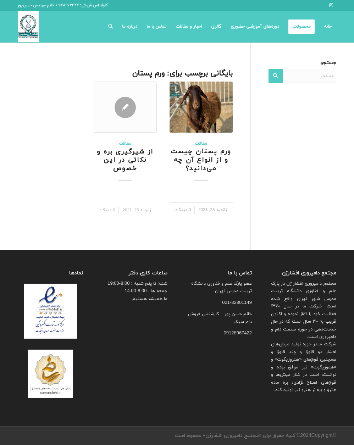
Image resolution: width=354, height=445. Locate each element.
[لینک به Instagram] (331, 5)
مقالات (201, 143)
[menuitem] (327, 26)
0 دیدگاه (183, 210)
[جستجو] (110, 26)
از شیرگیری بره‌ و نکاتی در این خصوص (125, 160)
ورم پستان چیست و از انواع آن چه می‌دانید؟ (201, 160)
